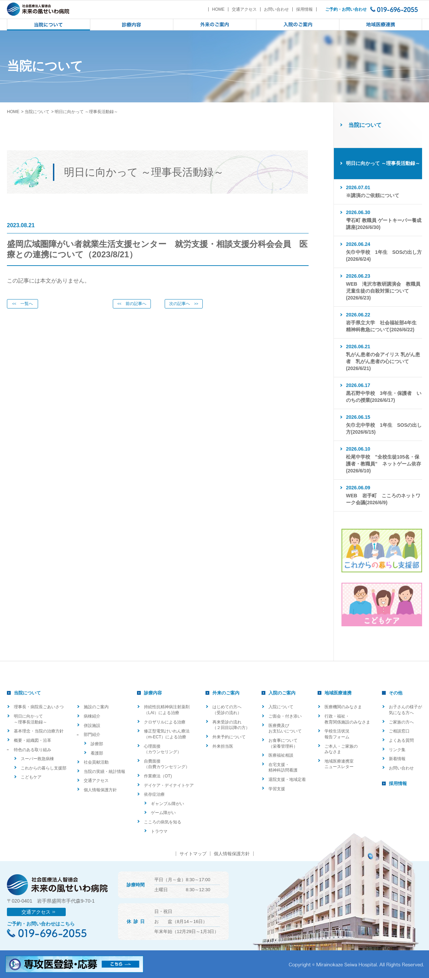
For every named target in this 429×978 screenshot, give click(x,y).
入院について (280, 706)
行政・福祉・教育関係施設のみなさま (347, 719)
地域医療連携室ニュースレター (339, 764)
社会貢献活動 (96, 762)
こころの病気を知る (162, 822)
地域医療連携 (338, 692)
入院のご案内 (281, 692)
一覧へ (22, 303)
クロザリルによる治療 (164, 722)
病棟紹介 (92, 716)
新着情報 (397, 758)
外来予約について (229, 737)
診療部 (97, 743)
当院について (37, 111)
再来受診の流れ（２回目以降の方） (231, 725)
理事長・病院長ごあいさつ (39, 706)
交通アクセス (244, 9)
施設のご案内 (96, 706)
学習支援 (276, 788)
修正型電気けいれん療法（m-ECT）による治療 (167, 734)
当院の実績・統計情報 (104, 771)
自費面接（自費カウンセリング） (167, 764)
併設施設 (92, 725)
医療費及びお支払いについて (285, 728)
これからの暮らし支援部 (43, 768)
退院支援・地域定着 (287, 779)
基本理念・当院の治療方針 (39, 731)
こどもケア (31, 777)
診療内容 (153, 692)
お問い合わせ (276, 9)
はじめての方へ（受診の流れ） (226, 709)
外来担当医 (222, 746)
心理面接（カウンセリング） (162, 749)
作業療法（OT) (158, 776)
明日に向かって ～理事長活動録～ (30, 719)
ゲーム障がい (163, 812)
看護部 (97, 753)
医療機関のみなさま (343, 706)
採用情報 (304, 9)
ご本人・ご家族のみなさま (341, 749)
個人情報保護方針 (100, 789)
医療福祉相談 (280, 755)
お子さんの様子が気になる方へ (405, 709)
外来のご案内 (225, 692)
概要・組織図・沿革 (32, 740)
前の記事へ (131, 303)
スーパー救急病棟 (37, 758)
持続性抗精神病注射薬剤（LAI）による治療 (167, 709)
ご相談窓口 (399, 731)
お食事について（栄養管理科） (283, 743)
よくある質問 (401, 740)
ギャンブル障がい (167, 803)
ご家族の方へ (401, 722)
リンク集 (397, 749)
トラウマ (159, 831)
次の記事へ (183, 303)
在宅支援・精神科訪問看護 (283, 767)
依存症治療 (154, 794)
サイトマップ (193, 853)
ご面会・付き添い (285, 716)
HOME (218, 9)
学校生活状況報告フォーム (337, 734)
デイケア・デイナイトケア (169, 785)
